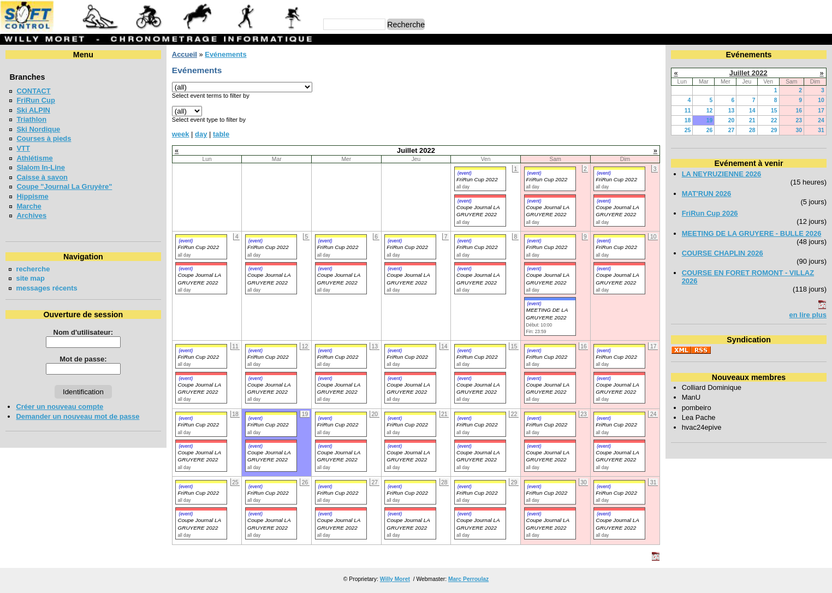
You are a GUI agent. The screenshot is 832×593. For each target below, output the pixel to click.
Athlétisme (34, 158)
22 (774, 120)
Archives (31, 215)
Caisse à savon (42, 177)
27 (731, 130)
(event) (464, 173)
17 (821, 111)
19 (709, 120)
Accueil (184, 54)
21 (752, 120)
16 (798, 111)
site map (30, 278)
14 (752, 111)
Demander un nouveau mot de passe (77, 416)
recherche (33, 269)
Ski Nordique (38, 129)
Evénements (225, 54)
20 (731, 120)
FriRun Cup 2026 (710, 213)
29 (774, 130)
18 (688, 120)
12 (709, 111)
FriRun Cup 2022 (477, 179)
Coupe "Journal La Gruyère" (64, 186)
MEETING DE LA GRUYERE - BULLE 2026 (752, 233)
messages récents (46, 288)
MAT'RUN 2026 (707, 193)
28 (752, 130)
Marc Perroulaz (468, 579)
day (201, 134)
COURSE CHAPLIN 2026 (722, 253)
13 (731, 111)
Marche (28, 206)
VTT (22, 148)
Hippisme (32, 196)
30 (798, 130)
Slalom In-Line (40, 167)
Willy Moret (395, 579)
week (180, 134)
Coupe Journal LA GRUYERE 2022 (199, 455)
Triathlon (31, 119)
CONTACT (33, 91)
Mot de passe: (83, 359)
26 (709, 130)
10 (821, 100)
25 (688, 130)
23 (798, 120)
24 (821, 120)
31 (821, 130)
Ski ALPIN (33, 110)
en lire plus (808, 315)
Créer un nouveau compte (59, 406)
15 (774, 111)
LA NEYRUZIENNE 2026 (722, 174)
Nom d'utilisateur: (84, 332)
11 (688, 111)
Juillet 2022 (748, 73)
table (221, 134)
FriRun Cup (35, 100)
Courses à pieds (43, 138)
